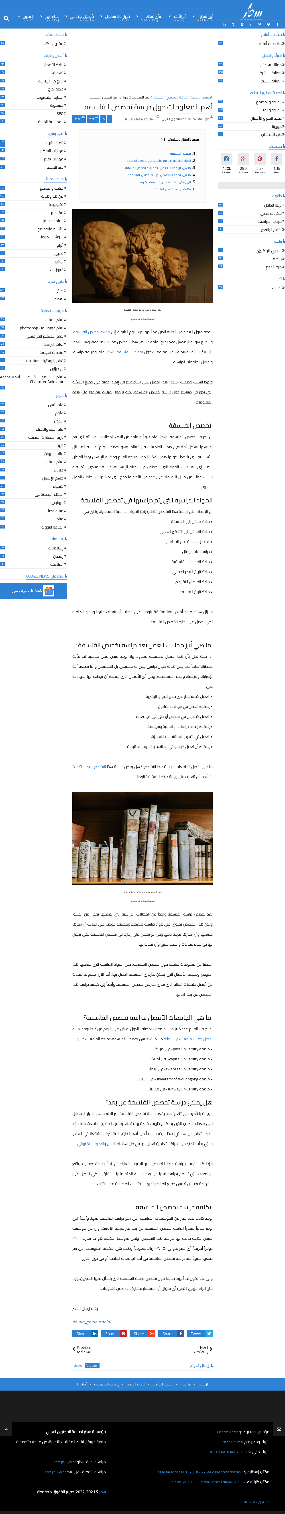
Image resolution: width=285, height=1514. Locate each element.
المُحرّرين (28, 17)
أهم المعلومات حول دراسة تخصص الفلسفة (149, 106)
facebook (92, 1365)
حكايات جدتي (271, 213)
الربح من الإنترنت (50, 81)
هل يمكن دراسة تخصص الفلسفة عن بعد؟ (164, 181)
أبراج (60, 245)
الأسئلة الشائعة (163, 1383)
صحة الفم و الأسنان (266, 118)
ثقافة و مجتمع (98, 1321)
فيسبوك (56, 105)
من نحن (186, 1383)
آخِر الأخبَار (179, 17)
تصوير (59, 253)
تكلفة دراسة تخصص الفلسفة (172, 188)
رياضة (277, 259)
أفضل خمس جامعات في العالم (188, 1038)
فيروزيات (56, 269)
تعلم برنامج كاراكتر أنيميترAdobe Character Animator (31, 379)
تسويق (57, 73)
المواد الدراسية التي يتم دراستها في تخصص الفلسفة (159, 160)
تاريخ (60, 445)
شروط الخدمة (136, 1383)
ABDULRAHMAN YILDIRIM (228, 1451)
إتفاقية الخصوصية (106, 1383)
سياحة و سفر (53, 220)
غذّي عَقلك (151, 17)
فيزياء (58, 470)
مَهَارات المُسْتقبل (117, 17)
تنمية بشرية (54, 142)
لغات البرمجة (53, 344)
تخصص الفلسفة (180, 153)
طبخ (60, 290)
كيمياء (58, 486)
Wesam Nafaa (226, 1431)
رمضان (58, 556)
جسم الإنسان (52, 478)
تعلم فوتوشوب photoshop (41, 328)
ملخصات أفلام (270, 44)
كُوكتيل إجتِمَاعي (82, 17)
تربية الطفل (273, 205)
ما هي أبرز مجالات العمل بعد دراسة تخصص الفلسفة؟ (157, 167)
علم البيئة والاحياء (49, 429)
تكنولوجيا (56, 204)
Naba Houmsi (231, 1441)
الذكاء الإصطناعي (49, 494)
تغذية (59, 299)
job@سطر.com (54, 1471)
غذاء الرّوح (52, 17)
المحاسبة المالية (50, 122)
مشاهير (57, 212)
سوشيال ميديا (52, 237)
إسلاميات (55, 548)
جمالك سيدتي (271, 64)
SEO (60, 113)
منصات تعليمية (51, 352)
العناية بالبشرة (271, 73)
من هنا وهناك (52, 196)
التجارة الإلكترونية (50, 97)
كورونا (277, 126)
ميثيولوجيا (55, 511)
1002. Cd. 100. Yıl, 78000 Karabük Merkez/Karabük (203, 1481)
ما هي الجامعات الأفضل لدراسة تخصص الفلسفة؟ (159, 174)
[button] (33, 590)
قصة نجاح (55, 89)
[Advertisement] (142, 62)
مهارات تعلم (53, 159)
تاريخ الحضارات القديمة (45, 437)
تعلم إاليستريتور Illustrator (42, 360)
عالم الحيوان (53, 454)
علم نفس (55, 405)
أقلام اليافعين (270, 229)
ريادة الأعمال (53, 64)
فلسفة (78, 1321)
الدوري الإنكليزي (269, 250)
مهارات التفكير (51, 151)
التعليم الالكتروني (91, 1142)
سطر (102, 1491)
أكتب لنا (82, 1383)
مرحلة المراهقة (269, 221)
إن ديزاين (56, 369)
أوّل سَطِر (205, 17)
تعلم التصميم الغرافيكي (44, 336)
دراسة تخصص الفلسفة (91, 331)
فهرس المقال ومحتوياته (180, 138)
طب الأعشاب (271, 134)
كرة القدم (274, 267)
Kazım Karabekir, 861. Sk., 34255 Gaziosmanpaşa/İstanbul (194, 1471)
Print (93, 117)
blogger (78, 1365)
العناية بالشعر (271, 81)
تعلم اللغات (54, 320)
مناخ (60, 519)
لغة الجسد (55, 167)
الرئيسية (203, 1383)
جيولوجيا (56, 502)
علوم (59, 413)
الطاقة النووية (52, 527)
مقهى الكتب (53, 44)
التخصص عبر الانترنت (90, 765)
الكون (58, 421)
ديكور (59, 261)
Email (79, 117)
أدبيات (277, 288)
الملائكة (56, 564)
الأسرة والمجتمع (50, 229)
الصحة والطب (271, 110)
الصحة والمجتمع (269, 102)
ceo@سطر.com (64, 1461)
